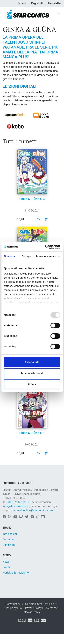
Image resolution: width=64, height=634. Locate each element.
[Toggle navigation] (58, 14)
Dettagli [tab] (26, 256)
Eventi (6, 567)
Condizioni (9, 544)
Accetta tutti (32, 362)
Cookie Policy (32, 612)
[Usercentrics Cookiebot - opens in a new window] (45, 247)
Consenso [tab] (10, 256)
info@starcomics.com (16, 506)
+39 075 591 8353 (19, 502)
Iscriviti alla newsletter (16, 572)
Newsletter (54, 3)
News (6, 561)
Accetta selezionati (32, 373)
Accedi (21, 3)
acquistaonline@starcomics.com (33, 510)
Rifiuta (32, 384)
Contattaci (9, 539)
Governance (51, 608)
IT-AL (20, 608)
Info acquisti (10, 534)
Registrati (37, 3)
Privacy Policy (33, 608)
